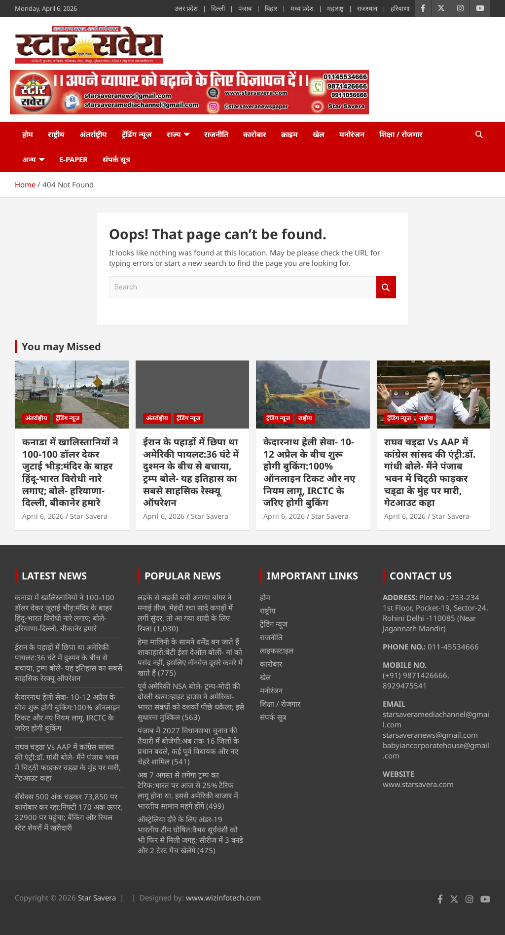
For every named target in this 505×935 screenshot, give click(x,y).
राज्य (174, 134)
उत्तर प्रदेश (186, 8)
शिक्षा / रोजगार (401, 134)
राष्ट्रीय (56, 134)
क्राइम (289, 134)
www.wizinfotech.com (223, 897)
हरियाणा (400, 8)
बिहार (271, 8)
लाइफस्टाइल (276, 650)
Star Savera (89, 516)
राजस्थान (367, 8)
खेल (319, 134)
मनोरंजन (351, 134)
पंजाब (245, 8)
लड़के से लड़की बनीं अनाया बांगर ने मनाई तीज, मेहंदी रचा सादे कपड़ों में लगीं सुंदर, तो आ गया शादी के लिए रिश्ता (185, 612)
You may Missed (61, 346)
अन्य (29, 159)
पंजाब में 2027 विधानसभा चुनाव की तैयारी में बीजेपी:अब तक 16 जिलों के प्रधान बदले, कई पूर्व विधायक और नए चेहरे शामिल (188, 745)
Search (386, 287)
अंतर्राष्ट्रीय (93, 134)
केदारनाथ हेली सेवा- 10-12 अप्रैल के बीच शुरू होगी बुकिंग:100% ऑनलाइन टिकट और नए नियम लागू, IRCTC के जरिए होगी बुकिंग (309, 472)
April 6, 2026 (43, 516)
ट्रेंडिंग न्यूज (137, 134)
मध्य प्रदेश (302, 8)
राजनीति (216, 134)
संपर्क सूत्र (116, 159)
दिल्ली (218, 8)
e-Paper (73, 159)
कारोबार (254, 134)
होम (27, 134)
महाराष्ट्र (335, 8)
